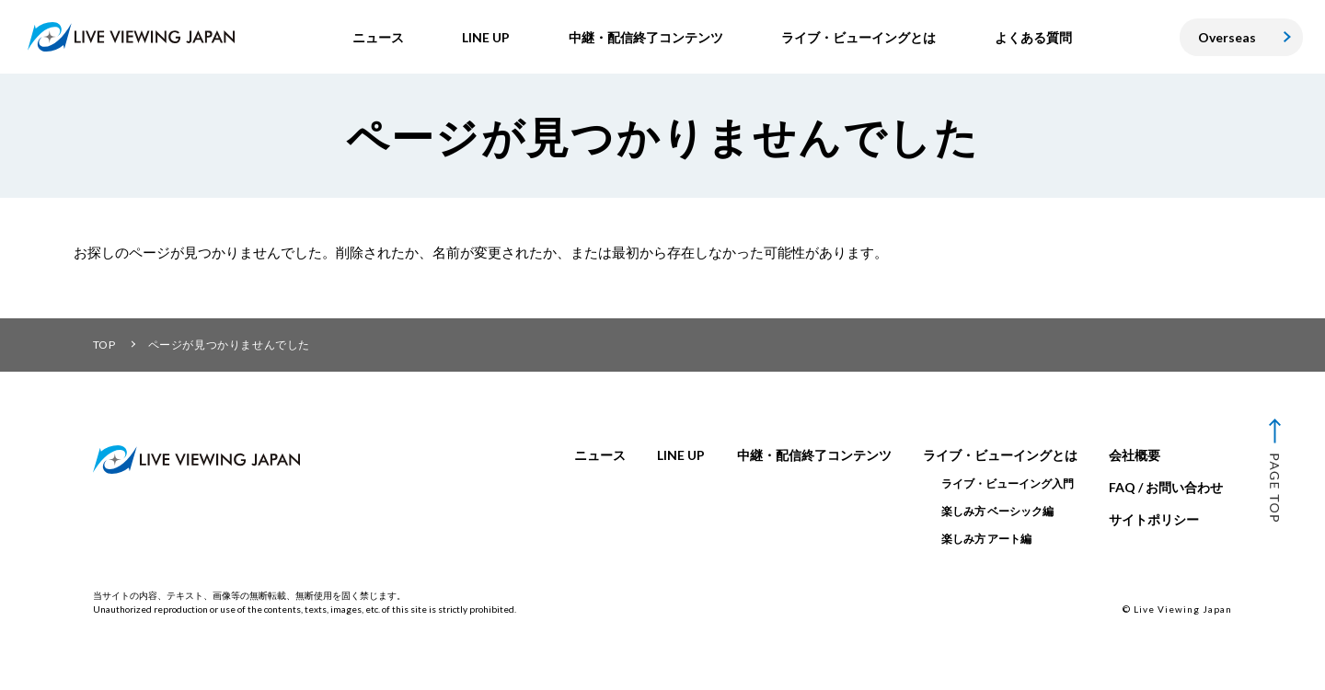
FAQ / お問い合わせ (1166, 487)
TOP (104, 344)
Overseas (1227, 37)
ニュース (600, 455)
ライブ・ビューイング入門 (1007, 483)
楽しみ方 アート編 (986, 539)
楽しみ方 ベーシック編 (997, 511)
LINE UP (681, 455)
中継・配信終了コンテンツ (814, 455)
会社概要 (1134, 455)
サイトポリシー (1154, 519)
